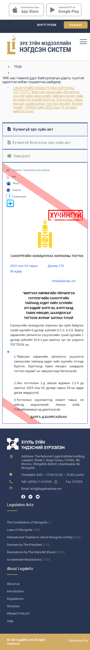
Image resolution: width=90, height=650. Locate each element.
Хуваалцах (16, 196)
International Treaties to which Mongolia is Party (40, 537)
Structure (13, 606)
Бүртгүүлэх (47, 25)
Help (10, 621)
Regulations (15, 599)
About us (13, 584)
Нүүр (18, 66)
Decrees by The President (24, 544)
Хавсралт (19, 156)
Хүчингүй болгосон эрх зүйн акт (39, 142)
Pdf (11, 176)
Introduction (15, 591)
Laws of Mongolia (19, 530)
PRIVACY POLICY (18, 613)
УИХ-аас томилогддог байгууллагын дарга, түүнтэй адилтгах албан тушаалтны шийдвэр (43, 80)
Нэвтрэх (75, 25)
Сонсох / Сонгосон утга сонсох (28, 170)
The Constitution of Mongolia (27, 522)
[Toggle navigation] (83, 41)
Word (12, 183)
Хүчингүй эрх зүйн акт (30, 129)
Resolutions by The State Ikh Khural (31, 552)
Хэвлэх (13, 190)
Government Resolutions (24, 559)
